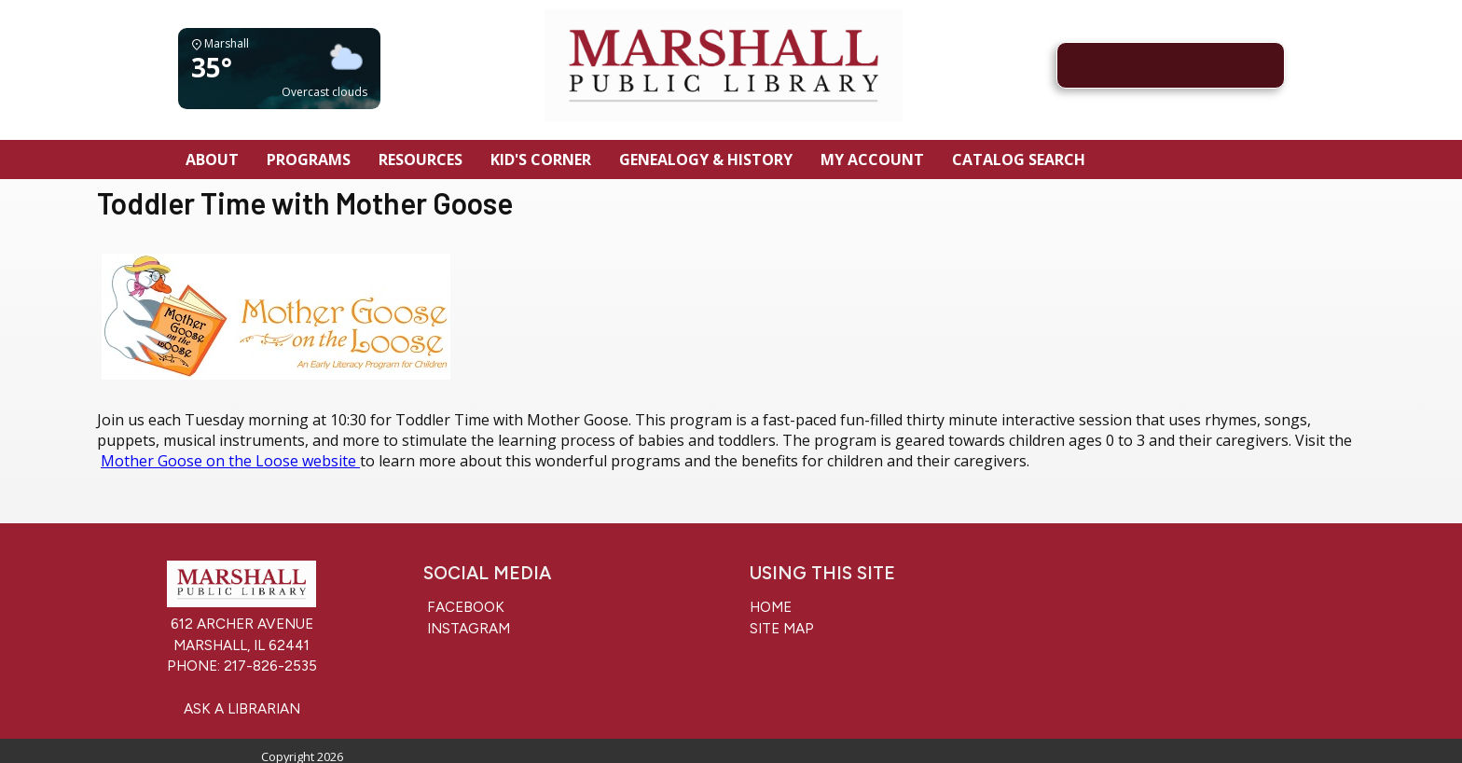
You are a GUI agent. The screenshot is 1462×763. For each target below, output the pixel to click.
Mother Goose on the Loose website (230, 461)
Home (771, 607)
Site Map (782, 628)
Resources (420, 159)
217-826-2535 (270, 666)
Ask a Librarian (242, 709)
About (212, 159)
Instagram (466, 628)
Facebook (463, 607)
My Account (872, 159)
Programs (309, 159)
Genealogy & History (706, 159)
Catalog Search (1018, 159)
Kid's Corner (540, 159)
